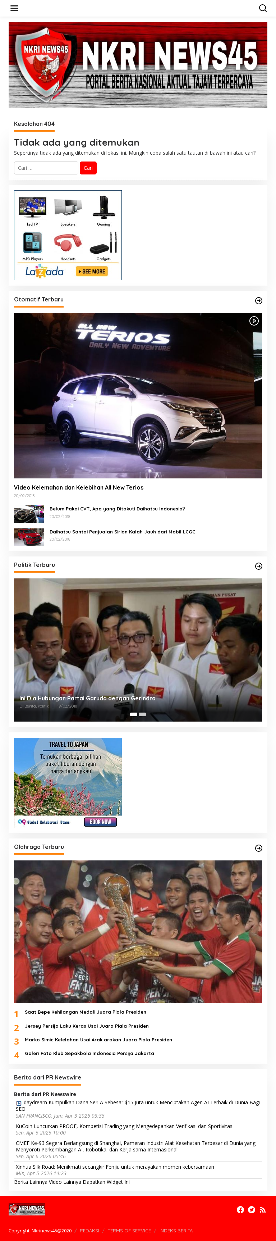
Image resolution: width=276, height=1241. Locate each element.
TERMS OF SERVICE (129, 1230)
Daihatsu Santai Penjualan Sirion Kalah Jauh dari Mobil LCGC (123, 532)
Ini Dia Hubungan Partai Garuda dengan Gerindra (87, 698)
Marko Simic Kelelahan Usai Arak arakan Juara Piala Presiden (98, 1039)
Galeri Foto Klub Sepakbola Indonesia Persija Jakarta (89, 1053)
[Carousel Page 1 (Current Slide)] (133, 714)
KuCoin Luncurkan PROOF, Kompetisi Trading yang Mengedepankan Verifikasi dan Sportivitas (124, 1126)
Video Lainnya (65, 1181)
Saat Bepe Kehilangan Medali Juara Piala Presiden (85, 1012)
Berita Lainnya (30, 1181)
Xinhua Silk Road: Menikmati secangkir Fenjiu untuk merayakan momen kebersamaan (115, 1167)
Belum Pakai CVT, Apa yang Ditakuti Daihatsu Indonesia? (117, 509)
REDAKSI (89, 1230)
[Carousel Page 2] (142, 714)
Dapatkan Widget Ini (106, 1181)
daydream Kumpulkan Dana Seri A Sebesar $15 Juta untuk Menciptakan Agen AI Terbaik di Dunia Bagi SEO (138, 1105)
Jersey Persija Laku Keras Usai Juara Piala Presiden (87, 1026)
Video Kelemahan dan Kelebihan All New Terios (78, 487)
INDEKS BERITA (176, 1230)
